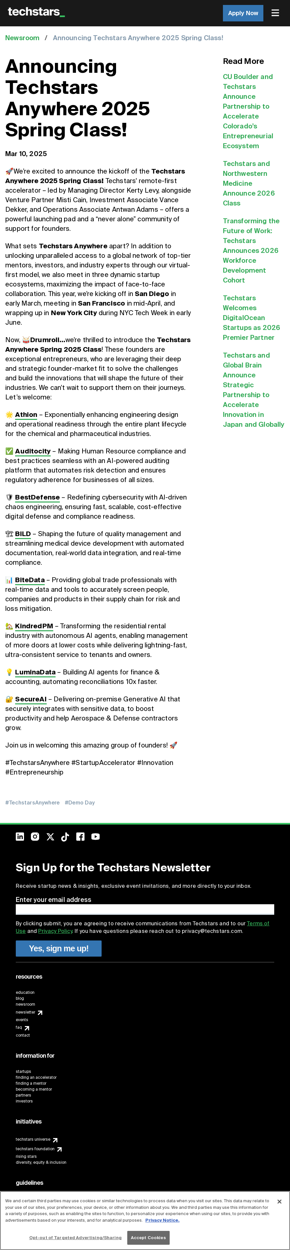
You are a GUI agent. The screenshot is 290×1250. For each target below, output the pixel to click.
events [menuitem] (22, 1019)
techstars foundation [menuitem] (35, 1149)
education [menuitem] (25, 992)
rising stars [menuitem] (26, 1156)
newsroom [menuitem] (25, 1004)
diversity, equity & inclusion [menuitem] (41, 1162)
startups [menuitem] (23, 1071)
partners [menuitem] (23, 1095)
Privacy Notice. (162, 1220)
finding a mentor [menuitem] (31, 1083)
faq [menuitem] (19, 1027)
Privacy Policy (55, 931)
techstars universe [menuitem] (33, 1139)
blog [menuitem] (20, 998)
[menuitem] (276, 13)
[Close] (279, 1201)
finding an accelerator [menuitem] (36, 1077)
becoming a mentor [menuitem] (34, 1089)
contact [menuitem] (23, 1035)
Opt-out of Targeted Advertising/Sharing (75, 1237)
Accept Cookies (148, 1237)
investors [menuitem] (24, 1101)
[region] (145, 1220)
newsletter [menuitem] (25, 1012)
